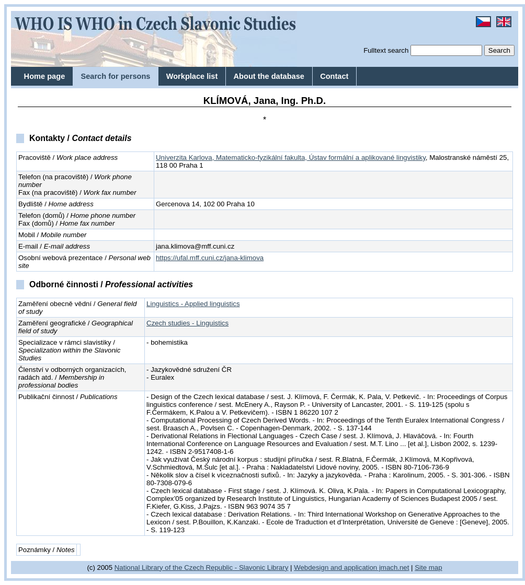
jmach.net (393, 567)
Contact (334, 76)
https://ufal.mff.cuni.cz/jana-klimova (210, 258)
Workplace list (192, 76)
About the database (269, 76)
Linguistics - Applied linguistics (192, 304)
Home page (44, 76)
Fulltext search (385, 50)
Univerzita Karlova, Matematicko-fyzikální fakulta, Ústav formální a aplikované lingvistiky (291, 157)
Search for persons (115, 76)
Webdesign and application (335, 567)
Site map (428, 567)
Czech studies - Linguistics (187, 323)
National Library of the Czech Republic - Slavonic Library (202, 567)
